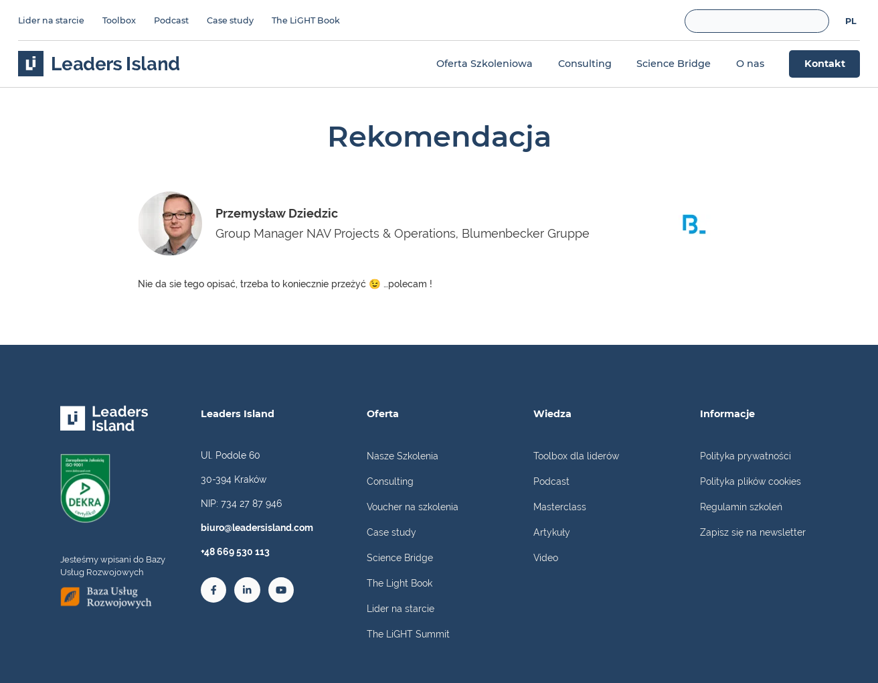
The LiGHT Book (306, 20)
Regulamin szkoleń (741, 506)
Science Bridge (400, 557)
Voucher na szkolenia (412, 506)
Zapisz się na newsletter (753, 532)
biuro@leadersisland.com (257, 527)
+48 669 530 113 (235, 551)
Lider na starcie (51, 20)
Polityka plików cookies (750, 481)
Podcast (171, 20)
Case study (230, 20)
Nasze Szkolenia (402, 455)
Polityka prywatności (745, 455)
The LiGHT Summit (408, 633)
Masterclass (559, 506)
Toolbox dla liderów (576, 455)
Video (545, 557)
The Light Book (399, 583)
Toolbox (119, 20)
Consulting (390, 481)
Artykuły (551, 532)
